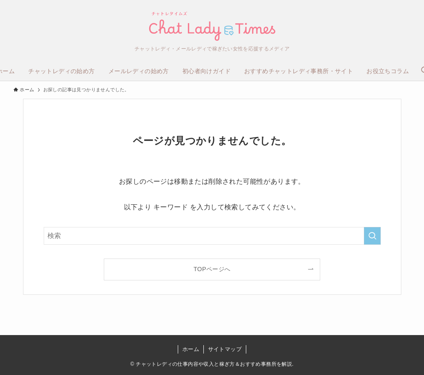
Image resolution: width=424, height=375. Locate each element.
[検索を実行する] (372, 236)
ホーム (190, 349)
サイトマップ (225, 349)
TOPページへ (211, 269)
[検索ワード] (212, 236)
